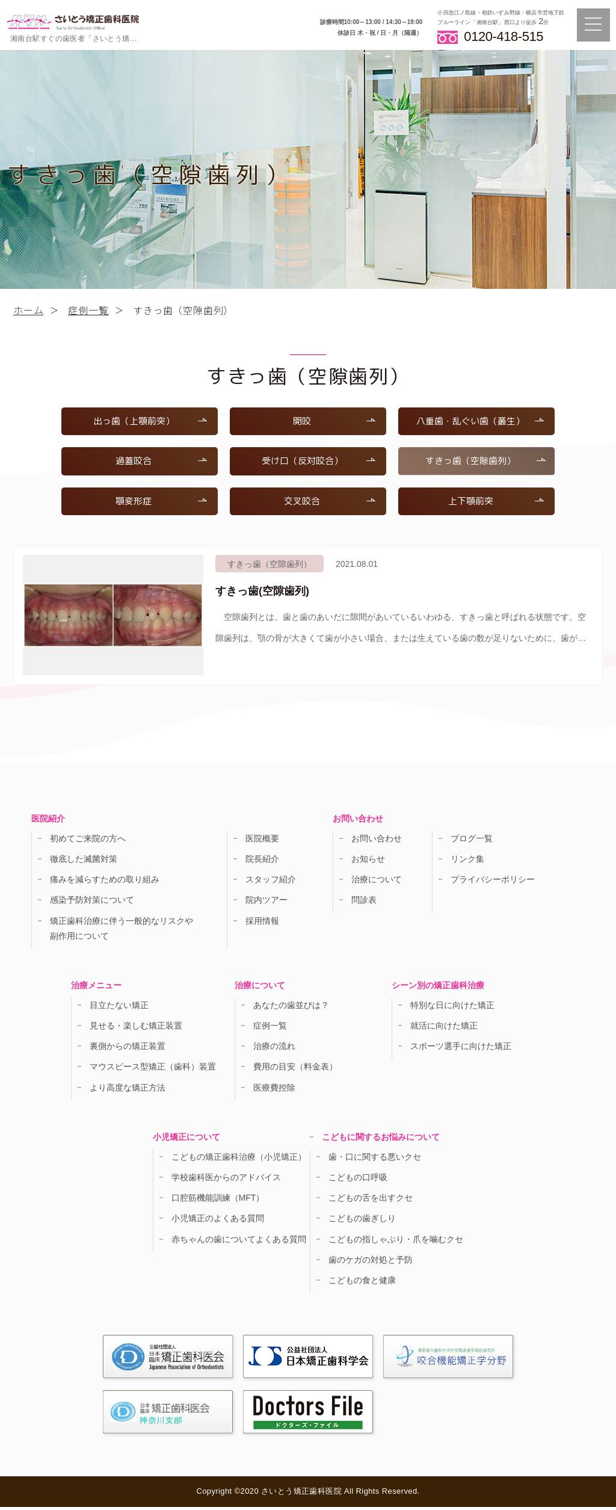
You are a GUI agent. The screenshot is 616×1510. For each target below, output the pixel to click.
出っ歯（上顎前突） (148, 422)
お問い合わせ (376, 841)
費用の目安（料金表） (295, 1070)
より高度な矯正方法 (127, 1090)
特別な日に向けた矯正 (452, 1008)
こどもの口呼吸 (357, 1180)
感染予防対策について (92, 903)
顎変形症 (160, 503)
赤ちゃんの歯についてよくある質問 (238, 1242)
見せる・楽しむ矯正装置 (136, 1028)
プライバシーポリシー (493, 882)
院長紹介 (262, 862)
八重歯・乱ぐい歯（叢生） (478, 422)
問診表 (364, 903)
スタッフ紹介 (270, 882)
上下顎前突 (495, 503)
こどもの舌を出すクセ (370, 1200)
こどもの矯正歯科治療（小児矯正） (238, 1160)
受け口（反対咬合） (317, 462)
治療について (376, 882)
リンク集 (467, 862)
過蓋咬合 (160, 462)
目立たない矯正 (119, 1008)
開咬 (333, 422)
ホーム (28, 310)
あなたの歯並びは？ (291, 1008)
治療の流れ (274, 1049)
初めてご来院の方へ (88, 841)
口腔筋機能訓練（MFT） (218, 1200)
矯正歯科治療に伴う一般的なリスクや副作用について (121, 931)
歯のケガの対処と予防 (370, 1262)
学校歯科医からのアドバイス (226, 1180)
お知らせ (368, 862)
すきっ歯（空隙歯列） (484, 462)
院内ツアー (266, 903)
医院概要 (262, 841)
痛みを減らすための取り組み (104, 882)
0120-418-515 (503, 36)
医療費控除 (274, 1090)
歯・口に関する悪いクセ (374, 1160)
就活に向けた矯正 (444, 1028)
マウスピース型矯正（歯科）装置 (153, 1070)
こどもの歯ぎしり (362, 1222)
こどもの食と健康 (362, 1283)
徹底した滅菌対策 (83, 862)
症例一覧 (88, 310)
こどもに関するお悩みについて (381, 1140)
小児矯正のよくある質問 (217, 1222)
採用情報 (262, 924)
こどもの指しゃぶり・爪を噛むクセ (395, 1242)
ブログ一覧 (472, 841)
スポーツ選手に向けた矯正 (460, 1049)
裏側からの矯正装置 (127, 1049)
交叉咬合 (329, 503)
